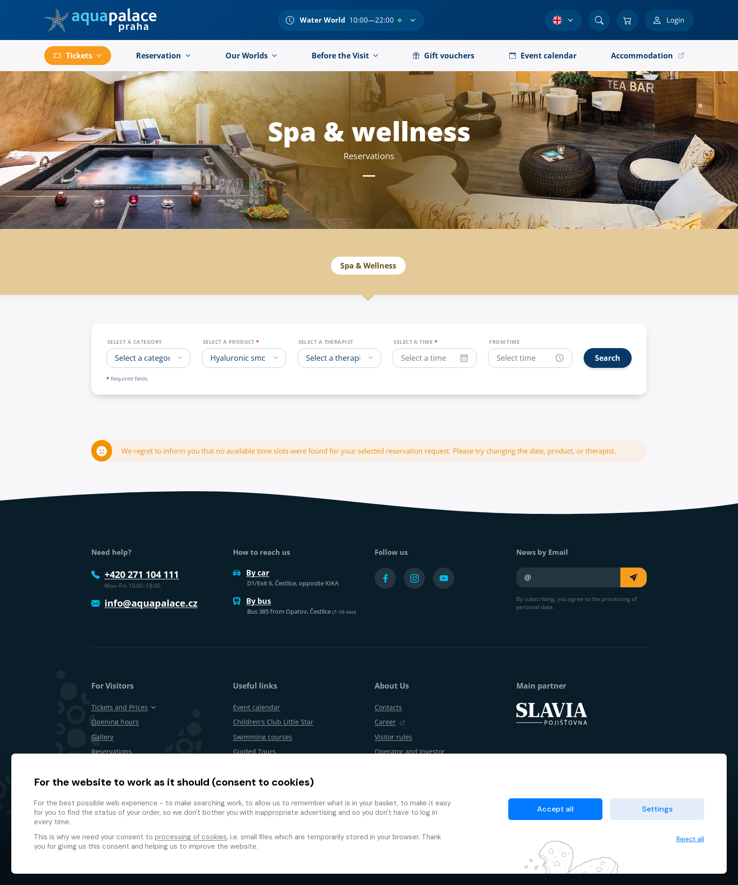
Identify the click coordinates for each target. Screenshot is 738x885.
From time (504, 342)
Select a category (134, 342)
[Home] (100, 20)
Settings (657, 809)
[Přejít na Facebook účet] (385, 578)
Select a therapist (325, 342)
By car (251, 573)
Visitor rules (393, 736)
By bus (252, 601)
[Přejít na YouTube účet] (443, 578)
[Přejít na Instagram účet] (414, 578)
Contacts (388, 707)
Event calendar (343, 228)
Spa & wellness (262, 228)
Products (412, 228)
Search (607, 358)
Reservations (478, 228)
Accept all (555, 809)
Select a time (415, 342)
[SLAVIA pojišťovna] (551, 713)
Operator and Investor (410, 751)
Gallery (102, 736)
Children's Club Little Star (273, 721)
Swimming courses (262, 736)
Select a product (231, 342)
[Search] (599, 20)
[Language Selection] (563, 20)
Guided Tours (254, 751)
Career (390, 721)
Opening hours (115, 721)
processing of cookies (191, 837)
